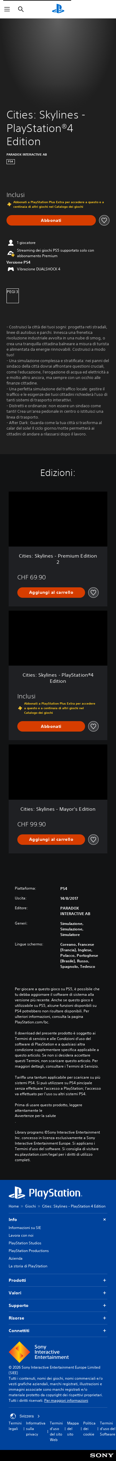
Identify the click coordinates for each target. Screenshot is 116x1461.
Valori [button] (58, 1293)
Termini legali (15, 1425)
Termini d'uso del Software (107, 1428)
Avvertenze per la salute (35, 1115)
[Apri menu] (7, 9)
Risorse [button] (58, 1318)
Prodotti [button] (58, 1280)
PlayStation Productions (29, 1250)
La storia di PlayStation (28, 1266)
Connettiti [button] (58, 1331)
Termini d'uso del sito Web (56, 1431)
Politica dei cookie (89, 1428)
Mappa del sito (73, 1428)
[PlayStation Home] (58, 9)
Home (14, 1206)
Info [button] (58, 1219)
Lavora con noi (21, 1235)
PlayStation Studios (25, 1243)
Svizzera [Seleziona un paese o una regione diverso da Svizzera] (25, 1416)
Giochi (30, 1206)
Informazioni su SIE (25, 1227)
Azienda (16, 1258)
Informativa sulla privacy (35, 1428)
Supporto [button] (58, 1305)
